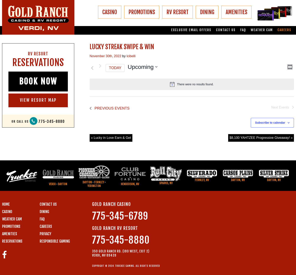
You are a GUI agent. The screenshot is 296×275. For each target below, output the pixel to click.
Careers (284, 30)
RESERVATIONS (12, 241)
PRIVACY (45, 234)
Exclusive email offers (191, 30)
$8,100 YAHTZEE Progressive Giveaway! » (261, 137)
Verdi (52, 184)
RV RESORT (177, 12)
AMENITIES (236, 12)
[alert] (192, 84)
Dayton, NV (238, 180)
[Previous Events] (92, 67)
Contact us (226, 30)
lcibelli (131, 56)
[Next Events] (100, 65)
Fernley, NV (202, 180)
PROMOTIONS (141, 12)
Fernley (99, 182)
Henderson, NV (130, 184)
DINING (207, 12)
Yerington (94, 186)
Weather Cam (262, 30)
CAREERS (46, 226)
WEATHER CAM (12, 219)
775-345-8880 (51, 121)
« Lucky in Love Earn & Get (111, 137)
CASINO (109, 12)
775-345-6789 (120, 216)
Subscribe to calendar (270, 122)
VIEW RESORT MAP (38, 100)
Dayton (62, 184)
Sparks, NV (166, 183)
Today (115, 68)
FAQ (243, 30)
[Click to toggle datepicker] (142, 67)
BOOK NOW (38, 81)
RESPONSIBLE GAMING (55, 241)
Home (6, 204)
